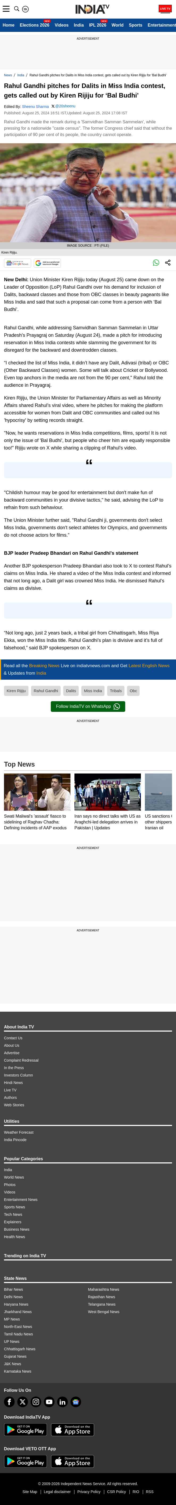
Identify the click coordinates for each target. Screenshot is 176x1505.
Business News (17, 1229)
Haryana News (16, 1304)
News (8, 75)
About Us (11, 1045)
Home (8, 25)
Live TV (10, 1090)
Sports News (14, 1207)
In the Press (14, 1068)
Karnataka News (17, 1371)
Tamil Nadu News (18, 1334)
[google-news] (75, 1402)
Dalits (71, 690)
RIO (136, 1492)
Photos (10, 1185)
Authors (10, 1097)
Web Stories (14, 1105)
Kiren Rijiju (16, 690)
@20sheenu (65, 106)
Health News (14, 1237)
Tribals (115, 690)
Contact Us (13, 1038)
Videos (62, 25)
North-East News (18, 1327)
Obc (133, 690)
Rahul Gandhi (46, 690)
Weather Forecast (18, 1132)
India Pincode (15, 1140)
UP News (11, 1341)
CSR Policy (116, 1492)
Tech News (13, 1214)
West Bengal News (103, 1312)
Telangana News (102, 1304)
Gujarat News (15, 1356)
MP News (12, 1319)
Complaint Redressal (21, 1060)
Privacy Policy (88, 1492)
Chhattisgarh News (19, 1349)
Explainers (12, 1222)
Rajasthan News (101, 1297)
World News (14, 1177)
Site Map (29, 1492)
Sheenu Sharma (35, 106)
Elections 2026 (34, 25)
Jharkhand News (18, 1312)
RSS (150, 1492)
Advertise (11, 1053)
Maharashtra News (103, 1289)
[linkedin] (62, 1402)
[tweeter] (22, 1402)
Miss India (93, 690)
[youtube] (49, 1402)
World (118, 25)
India (79, 25)
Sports (136, 25)
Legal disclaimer (57, 1492)
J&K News (12, 1364)
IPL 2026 (97, 25)
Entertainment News (20, 1199)
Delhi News (13, 1297)
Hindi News (13, 1083)
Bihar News (13, 1289)
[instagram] (36, 1402)
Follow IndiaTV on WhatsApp (88, 706)
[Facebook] (9, 1402)
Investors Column (18, 1075)
